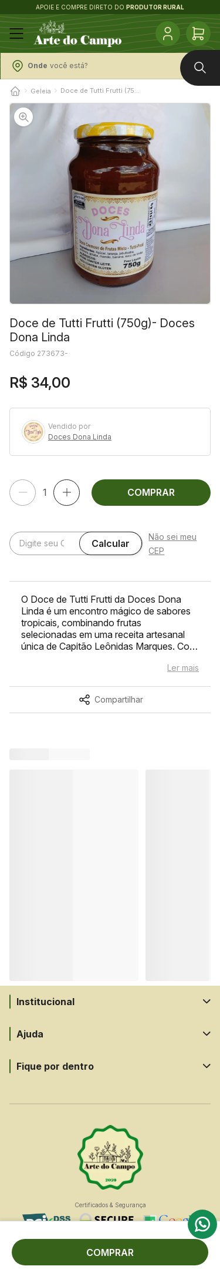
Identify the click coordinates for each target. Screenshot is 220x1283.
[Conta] (167, 33)
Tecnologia (110, 1270)
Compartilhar (118, 700)
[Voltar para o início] (15, 91)
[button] (110, 203)
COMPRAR (151, 492)
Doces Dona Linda (79, 437)
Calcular (111, 543)
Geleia (41, 91)
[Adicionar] (66, 492)
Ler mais (183, 668)
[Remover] (22, 492)
